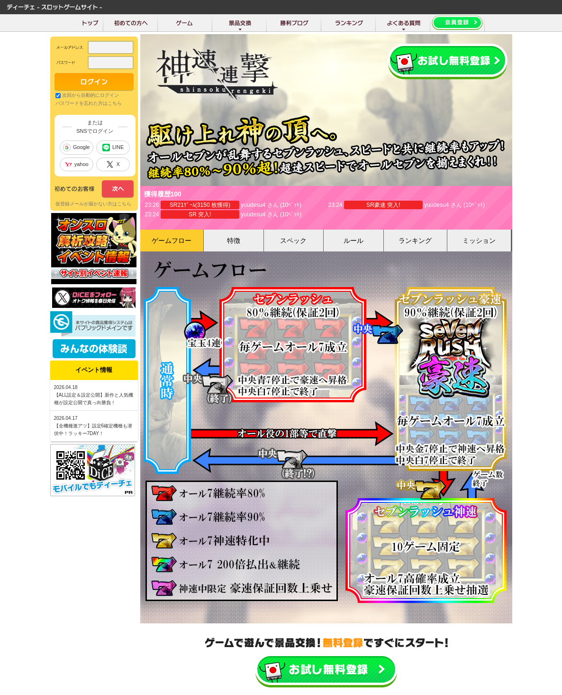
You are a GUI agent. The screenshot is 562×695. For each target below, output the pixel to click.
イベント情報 (93, 369)
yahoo (76, 164)
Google (76, 147)
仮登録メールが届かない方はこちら (93, 203)
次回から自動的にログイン (90, 95)
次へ (94, 189)
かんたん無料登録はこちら (326, 670)
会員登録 (448, 61)
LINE (113, 147)
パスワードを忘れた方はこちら (88, 103)
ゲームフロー (171, 240)
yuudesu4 (253, 205)
